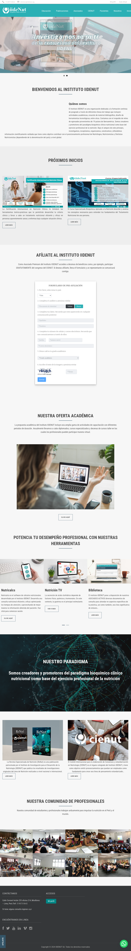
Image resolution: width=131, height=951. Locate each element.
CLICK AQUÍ (65, 517)
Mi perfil (113, 2)
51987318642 (22, 903)
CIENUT (91, 11)
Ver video (52, 609)
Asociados (78, 11)
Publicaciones (62, 11)
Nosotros (117, 11)
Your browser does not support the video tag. (34, 116)
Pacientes (104, 11)
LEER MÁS (9, 225)
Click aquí (8, 618)
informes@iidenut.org (27, 2)
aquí (30, 909)
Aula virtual (123, 2)
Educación (46, 11)
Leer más (95, 615)
